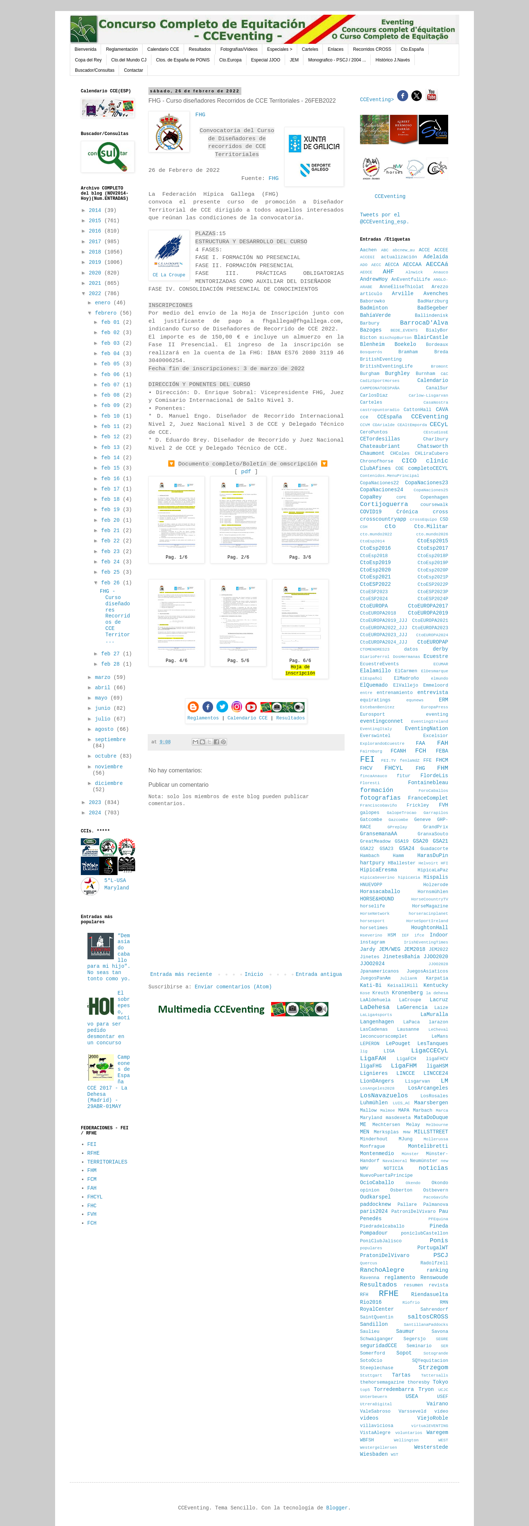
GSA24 (406, 848)
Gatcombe (371, 819)
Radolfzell (434, 1263)
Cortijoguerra (384, 504)
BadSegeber (432, 308)
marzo (104, 677)
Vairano (437, 1404)
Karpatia (437, 978)
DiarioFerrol (375, 657)
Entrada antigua (319, 974)
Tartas (401, 1375)
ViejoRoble (432, 1418)
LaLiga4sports (376, 1015)
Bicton (368, 337)
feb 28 (112, 664)
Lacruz (439, 1000)
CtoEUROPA (374, 606)
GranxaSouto (433, 834)
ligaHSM (437, 1066)
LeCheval (438, 1029)
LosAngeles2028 (377, 1088)
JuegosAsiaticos (427, 971)
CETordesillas (380, 439)
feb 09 (112, 405)
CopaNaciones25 (431, 490)
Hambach (369, 855)
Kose (365, 993)
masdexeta (398, 1117)
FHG (274, 178)
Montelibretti (428, 1146)
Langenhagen (377, 1022)
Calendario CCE (163, 49)
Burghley (397, 373)
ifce (419, 935)
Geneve (422, 819)
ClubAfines (375, 468)
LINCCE (405, 1073)
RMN (444, 1302)
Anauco (440, 272)
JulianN (408, 978)
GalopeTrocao (402, 813)
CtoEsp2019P (433, 563)
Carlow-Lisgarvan (428, 395)
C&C (444, 374)
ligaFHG (371, 1066)
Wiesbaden (374, 1454)
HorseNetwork (375, 913)
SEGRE (442, 1339)
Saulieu (369, 1331)
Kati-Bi (371, 985)
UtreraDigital (376, 1404)
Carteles (310, 49)
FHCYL (95, 1197)
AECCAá (437, 264)
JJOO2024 (372, 964)
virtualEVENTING (429, 1426)
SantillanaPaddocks (426, 1325)
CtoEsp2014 (372, 541)
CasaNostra (436, 402)
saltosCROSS (427, 1316)
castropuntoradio (379, 410)
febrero (107, 313)
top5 (365, 1390)
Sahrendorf (434, 1309)
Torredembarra (394, 1389)
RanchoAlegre (382, 1270)
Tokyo (440, 1382)
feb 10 (112, 416)
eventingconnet (381, 721)
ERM (443, 700)
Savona (440, 1331)
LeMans (440, 1036)
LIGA (389, 1051)
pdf (246, 471)
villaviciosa (376, 1425)
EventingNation (426, 729)
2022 (96, 294)
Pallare (407, 1204)
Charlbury (435, 439)
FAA (420, 743)
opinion (369, 1190)
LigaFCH (406, 1059)
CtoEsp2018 (374, 556)
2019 (96, 262)
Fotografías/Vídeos (239, 49)
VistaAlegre (375, 1432)
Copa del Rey (88, 60)
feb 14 (112, 458)
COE (399, 468)
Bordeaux (437, 344)
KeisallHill (403, 985)
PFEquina (438, 1219)
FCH (92, 1223)
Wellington (406, 1440)
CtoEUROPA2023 (430, 628)
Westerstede (431, 1447)
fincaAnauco (373, 776)
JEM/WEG (389, 949)
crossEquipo (423, 519)
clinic (437, 460)
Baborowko (372, 301)
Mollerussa (436, 1139)
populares (371, 1248)
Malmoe (387, 1110)
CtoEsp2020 (375, 570)
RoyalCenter (377, 1309)
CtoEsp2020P (433, 570)
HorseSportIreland (427, 921)
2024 (96, 813)
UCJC (443, 1390)
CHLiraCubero (431, 453)
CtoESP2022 (375, 584)
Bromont (439, 366)
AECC (376, 265)
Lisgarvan (417, 1081)
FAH (92, 1188)
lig (363, 1051)
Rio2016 (371, 1302)
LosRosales (434, 1096)
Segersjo (414, 1339)
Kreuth (381, 993)
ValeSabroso (375, 1411)
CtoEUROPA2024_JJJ (383, 642)
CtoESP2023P (433, 592)
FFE (427, 760)
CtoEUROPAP (432, 642)
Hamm (398, 855)
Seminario (419, 1346)
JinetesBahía (401, 957)
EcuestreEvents (379, 664)
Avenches (436, 294)
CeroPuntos (374, 432)
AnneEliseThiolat (401, 287)
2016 (96, 231)
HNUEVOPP (371, 885)
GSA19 (402, 841)
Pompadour (374, 1233)
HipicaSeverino (377, 877)
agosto (105, 729)
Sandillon (374, 1324)
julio (104, 719)
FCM (92, 1179)
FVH (92, 1214)
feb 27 (112, 654)
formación (376, 790)
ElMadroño (406, 678)
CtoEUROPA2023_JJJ (383, 635)
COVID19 (371, 512)
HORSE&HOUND (377, 899)
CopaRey (371, 497)
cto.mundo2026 (432, 534)
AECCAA (412, 265)
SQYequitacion (430, 1360)
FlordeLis (434, 776)
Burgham (369, 373)
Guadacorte (434, 848)
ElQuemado (374, 685)
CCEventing (390, 196)
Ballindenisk (431, 315)
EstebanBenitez (377, 707)
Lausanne (408, 1029)
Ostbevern (435, 1190)
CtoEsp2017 (432, 548)
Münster (410, 1154)
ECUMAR (440, 664)
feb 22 (112, 541)
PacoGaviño (436, 1197)
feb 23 (112, 552)
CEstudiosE (436, 432)
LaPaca (411, 1022)
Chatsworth (432, 446)
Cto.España (412, 49)
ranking (437, 1270)
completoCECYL (428, 468)
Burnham (425, 373)
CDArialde (384, 425)
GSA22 (367, 848)
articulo (371, 294)
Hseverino (371, 935)
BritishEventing (381, 359)
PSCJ (440, 1255)
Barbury (369, 323)
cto (390, 526)
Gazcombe (399, 820)
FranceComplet (428, 798)
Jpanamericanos (379, 971)
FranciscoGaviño (378, 805)
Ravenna (369, 1278)
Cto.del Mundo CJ (129, 60)
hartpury (372, 863)
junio (104, 708)
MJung (406, 1139)
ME (363, 1124)
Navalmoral (394, 1161)
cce (364, 417)
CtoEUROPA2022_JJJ (383, 628)
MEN (364, 1132)
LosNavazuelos (384, 1095)
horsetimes (374, 928)
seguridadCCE (378, 1346)
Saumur (405, 1331)
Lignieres (374, 1073)
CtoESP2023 (374, 592)
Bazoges (371, 330)
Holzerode (435, 885)
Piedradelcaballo (382, 1226)
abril (104, 688)
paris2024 (374, 1211)
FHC (92, 1206)
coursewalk (434, 504)
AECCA (392, 265)
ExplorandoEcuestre (382, 743)
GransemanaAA (378, 834)
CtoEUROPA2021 (430, 620)
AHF (388, 271)
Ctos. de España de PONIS (183, 60)
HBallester (402, 863)
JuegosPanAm (375, 978)
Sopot (404, 1353)
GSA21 (440, 841)
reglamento (399, 1278)
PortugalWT (432, 1248)
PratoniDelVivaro (384, 1255)
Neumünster (424, 1161)
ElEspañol (371, 678)
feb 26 (112, 583)
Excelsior (435, 736)
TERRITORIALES (107, 1162)
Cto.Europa (230, 60)
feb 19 (112, 510)
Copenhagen (434, 497)
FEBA (442, 751)
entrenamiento (395, 692)
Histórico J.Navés (392, 60)
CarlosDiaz (374, 395)
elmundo (439, 678)
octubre (107, 756)
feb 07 (112, 385)
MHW (406, 1132)
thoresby (418, 1382)
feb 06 (112, 375)
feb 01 (112, 322)
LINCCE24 (436, 1073)
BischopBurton (395, 338)
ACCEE (441, 250)
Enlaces (335, 49)
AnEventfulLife (410, 279)
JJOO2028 (438, 964)
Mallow (368, 1110)
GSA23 (386, 848)
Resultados (200, 49)
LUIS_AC (401, 1103)
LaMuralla (434, 1014)
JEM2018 (414, 949)
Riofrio (411, 1302)
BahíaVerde (375, 315)
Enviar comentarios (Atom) (233, 987)
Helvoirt (428, 863)
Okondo (440, 1183)
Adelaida (436, 257)
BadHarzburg (433, 301)
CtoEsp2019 (375, 563)
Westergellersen (378, 1447)
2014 (96, 210)
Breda (441, 352)
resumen (413, 1285)
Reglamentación (122, 49)
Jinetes (369, 957)
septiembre (110, 740)
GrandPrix (435, 827)
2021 (96, 283)
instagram (372, 942)
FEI (92, 1144)
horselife (372, 906)
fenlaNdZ (410, 760)
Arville (403, 294)
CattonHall (418, 410)
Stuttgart (371, 1375)
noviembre (109, 767)
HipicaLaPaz (433, 870)
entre (366, 693)
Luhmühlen (374, 1103)
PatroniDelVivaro (413, 1211)
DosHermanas (406, 657)
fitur (404, 776)
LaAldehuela (375, 1000)
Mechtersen (386, 1124)
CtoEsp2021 (375, 577)
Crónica (407, 512)
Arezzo (440, 287)
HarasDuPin (432, 855)
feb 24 (112, 562)
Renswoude (434, 1278)
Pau (443, 1211)
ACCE (424, 250)
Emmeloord (435, 685)
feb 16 (112, 479)
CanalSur (437, 388)
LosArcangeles (428, 1088)
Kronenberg (407, 993)
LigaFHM (404, 1065)
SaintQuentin (376, 1317)
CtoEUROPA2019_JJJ (383, 620)
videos (369, 1418)
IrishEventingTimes (426, 942)
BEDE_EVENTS (404, 330)
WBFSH (367, 1440)
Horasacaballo (380, 892)
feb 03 (112, 343)
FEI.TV (388, 760)
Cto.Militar (431, 527)
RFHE (93, 1153)
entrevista (432, 692)
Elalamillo (375, 671)
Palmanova (435, 1204)
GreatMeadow (375, 841)
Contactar (133, 70)
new (444, 1161)
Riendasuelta (429, 1294)
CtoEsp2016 (375, 548)
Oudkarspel (375, 1197)
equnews (415, 700)
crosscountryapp (383, 519)
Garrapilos (436, 813)
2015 (96, 221)
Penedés (371, 1219)
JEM (294, 60)
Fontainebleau (428, 783)
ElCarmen (406, 671)
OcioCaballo (377, 1183)
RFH (364, 1294)
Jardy (367, 949)
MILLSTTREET (431, 1132)
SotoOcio (371, 1360)
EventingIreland (429, 721)
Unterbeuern (373, 1397)
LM (444, 1080)
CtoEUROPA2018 (378, 613)
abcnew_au (404, 250)
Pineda (439, 1226)
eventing (437, 714)
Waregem (437, 1432)
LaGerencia (412, 1007)
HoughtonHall (429, 928)
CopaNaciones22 (379, 483)
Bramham (408, 352)
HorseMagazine (430, 906)
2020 (96, 273)
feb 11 (112, 426)
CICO (409, 460)
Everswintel (375, 736)
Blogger (337, 1508)
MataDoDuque (431, 1117)
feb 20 (112, 520)
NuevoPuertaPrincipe (386, 1175)
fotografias (380, 797)
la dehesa (437, 993)
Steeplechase (376, 1368)
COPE (401, 497)
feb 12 (112, 437)
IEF (405, 935)
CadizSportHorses (379, 381)
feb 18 (112, 499)
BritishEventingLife (386, 366)
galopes (369, 812)
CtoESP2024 (374, 599)
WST (394, 1454)
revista (438, 1285)
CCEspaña (389, 417)
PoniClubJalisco (381, 1241)
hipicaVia (409, 877)
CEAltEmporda (412, 425)
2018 (96, 252)
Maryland (371, 1117)
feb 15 (112, 468)
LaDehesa (375, 1007)
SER (444, 1346)
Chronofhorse (376, 461)
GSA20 (420, 841)
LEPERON (369, 1044)
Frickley (418, 805)
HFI (444, 863)
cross (440, 512)
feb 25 (112, 572)
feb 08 (112, 395)
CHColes (400, 453)
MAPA (403, 1110)
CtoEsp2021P (433, 577)
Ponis (439, 1240)
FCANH (398, 751)
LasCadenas (374, 1029)
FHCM (442, 760)
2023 (96, 803)
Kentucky (436, 985)
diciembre (109, 783)
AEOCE (366, 272)
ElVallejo (405, 685)
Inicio (254, 974)
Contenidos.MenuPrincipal (389, 476)
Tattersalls (434, 1375)
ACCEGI (367, 257)
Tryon (426, 1389)
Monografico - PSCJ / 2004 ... (337, 60)
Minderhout (374, 1139)
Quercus (368, 1263)
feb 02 (112, 333)
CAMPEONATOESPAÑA (379, 388)
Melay (413, 1124)
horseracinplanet (428, 913)
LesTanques (432, 1044)
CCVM (365, 425)
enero (104, 303)
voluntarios (408, 1433)
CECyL (439, 424)
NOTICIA (393, 1168)
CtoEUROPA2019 (428, 613)
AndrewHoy (374, 279)
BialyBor (437, 330)
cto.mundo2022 (376, 534)
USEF (442, 1396)
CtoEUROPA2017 (428, 606)
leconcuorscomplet (383, 1036)
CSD (444, 519)
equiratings (375, 700)
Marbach (422, 1110)
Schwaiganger (376, 1339)
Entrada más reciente (181, 974)
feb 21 (112, 531)
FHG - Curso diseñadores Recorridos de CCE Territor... (115, 616)
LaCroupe (410, 1000)
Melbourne (437, 1125)
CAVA (442, 410)
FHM (92, 1170)
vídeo (441, 1411)
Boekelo (405, 344)
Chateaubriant (380, 446)
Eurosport (372, 714)
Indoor (439, 935)
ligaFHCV (437, 1059)
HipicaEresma (378, 870)
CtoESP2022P (433, 584)
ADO (363, 265)
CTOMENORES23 (375, 649)
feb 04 (112, 354)
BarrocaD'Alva (424, 322)
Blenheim (372, 344)
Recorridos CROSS (372, 49)
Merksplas (386, 1132)
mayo (102, 698)
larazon (438, 1022)
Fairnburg (371, 751)
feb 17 (112, 489)
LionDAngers (377, 1081)
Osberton (401, 1190)
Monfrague (372, 1146)
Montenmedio (377, 1154)
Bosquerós (371, 352)
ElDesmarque (434, 671)
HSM (392, 935)
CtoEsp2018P (433, 556)
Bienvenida (85, 49)
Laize (441, 1007)
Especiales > (279, 49)
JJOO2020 (436, 957)
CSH (363, 527)
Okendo (413, 1183)
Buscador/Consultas (94, 70)
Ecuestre (436, 656)
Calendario (432, 380)
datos (411, 649)
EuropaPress (434, 707)
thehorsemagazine (382, 1382)
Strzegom (433, 1367)
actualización (399, 257)
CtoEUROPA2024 (432, 635)
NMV (364, 1168)
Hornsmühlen (433, 892)
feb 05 (112, 364)
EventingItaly (376, 729)
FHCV (366, 768)
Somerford (372, 1353)
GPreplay (397, 827)
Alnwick (414, 272)
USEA (412, 1396)
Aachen (368, 250)
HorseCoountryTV (429, 899)
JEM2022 (438, 949)
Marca (442, 1110)
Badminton (374, 308)
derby (440, 649)
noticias (433, 1168)
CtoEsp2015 (432, 541)
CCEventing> (378, 100)
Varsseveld (413, 1411)
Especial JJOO (265, 60)
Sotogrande (436, 1353)
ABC (384, 250)
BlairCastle (431, 337)
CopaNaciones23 (426, 483)
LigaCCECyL (429, 1050)
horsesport (372, 921)
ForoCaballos (433, 791)
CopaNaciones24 (381, 490)
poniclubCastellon (424, 1233)
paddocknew (375, 1204)
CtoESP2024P (433, 599)
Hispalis (436, 877)
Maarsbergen (431, 1103)
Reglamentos (203, 718)
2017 (96, 242)
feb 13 (112, 447)
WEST (443, 1440)
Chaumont (372, 453)
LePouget (398, 1044)
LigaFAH (373, 1058)
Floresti (370, 783)
